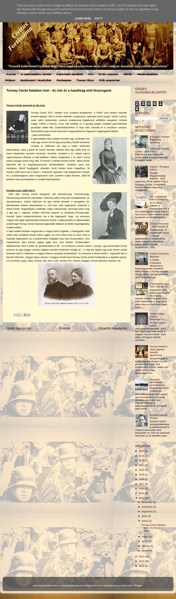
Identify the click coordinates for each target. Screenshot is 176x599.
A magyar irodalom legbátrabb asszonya (160, 139)
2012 (142, 561)
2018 (142, 479)
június (145, 521)
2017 (142, 484)
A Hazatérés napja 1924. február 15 (159, 285)
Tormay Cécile (85, 80)
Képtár (127, 74)
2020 (142, 470)
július (145, 516)
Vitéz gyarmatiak (109, 80)
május (145, 536)
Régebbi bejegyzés (112, 328)
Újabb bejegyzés (18, 328)
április (145, 541)
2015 (142, 493)
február (146, 546)
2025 (142, 451)
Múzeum (10, 80)
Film (90, 74)
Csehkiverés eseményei (69, 74)
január (145, 550)
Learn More (83, 18)
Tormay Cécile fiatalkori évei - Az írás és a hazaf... (153, 528)
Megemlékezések (147, 74)
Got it (99, 18)
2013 (142, 556)
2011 (142, 566)
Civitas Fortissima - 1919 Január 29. (159, 225)
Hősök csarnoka (108, 74)
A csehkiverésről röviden (36, 74)
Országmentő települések (35, 80)
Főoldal (64, 328)
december (147, 502)
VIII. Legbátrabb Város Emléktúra (158, 198)
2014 (142, 498)
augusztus (147, 511)
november (147, 506)
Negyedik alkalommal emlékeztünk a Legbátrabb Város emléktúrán (159, 385)
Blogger (138, 585)
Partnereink (64, 80)
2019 (142, 474)
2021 (142, 465)
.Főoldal (11, 74)
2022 (142, 460)
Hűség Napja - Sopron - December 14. (157, 316)
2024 (142, 456)
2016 (142, 488)
